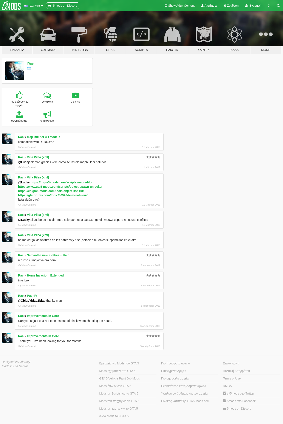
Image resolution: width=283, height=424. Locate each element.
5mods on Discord (237, 408)
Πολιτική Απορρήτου (236, 371)
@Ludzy (24, 162)
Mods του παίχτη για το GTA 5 (119, 401)
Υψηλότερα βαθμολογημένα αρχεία (184, 393)
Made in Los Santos (15, 366)
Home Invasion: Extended (45, 275)
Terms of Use (232, 378)
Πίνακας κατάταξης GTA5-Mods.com (185, 401)
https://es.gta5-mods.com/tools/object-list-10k (51, 191)
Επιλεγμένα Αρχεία (173, 371)
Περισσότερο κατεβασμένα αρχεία (183, 386)
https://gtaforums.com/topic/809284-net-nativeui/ (53, 195)
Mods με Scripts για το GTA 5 (118, 393)
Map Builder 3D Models (43, 137)
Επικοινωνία (231, 363)
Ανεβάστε (209, 5)
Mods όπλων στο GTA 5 (115, 386)
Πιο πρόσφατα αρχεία (175, 363)
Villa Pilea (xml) (38, 157)
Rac (30, 64)
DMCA (227, 386)
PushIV (32, 295)
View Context (27, 147)
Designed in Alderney (16, 362)
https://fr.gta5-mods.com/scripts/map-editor (62, 182)
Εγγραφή (253, 5)
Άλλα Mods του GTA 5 (114, 416)
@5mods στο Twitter (238, 393)
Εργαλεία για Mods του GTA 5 (119, 363)
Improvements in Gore (43, 316)
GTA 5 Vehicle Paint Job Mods (119, 378)
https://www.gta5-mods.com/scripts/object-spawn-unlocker (60, 186)
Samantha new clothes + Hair (48, 255)
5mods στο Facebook (239, 401)
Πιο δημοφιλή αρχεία (175, 378)
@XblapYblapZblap (31, 300)
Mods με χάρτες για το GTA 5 (118, 408)
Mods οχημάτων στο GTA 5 (117, 371)
